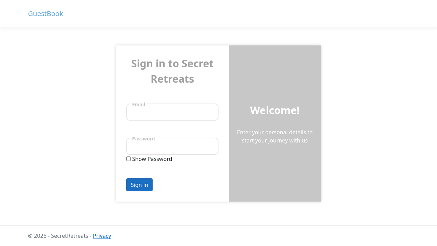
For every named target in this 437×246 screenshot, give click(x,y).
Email (138, 104)
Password (143, 138)
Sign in (139, 185)
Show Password (152, 159)
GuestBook (45, 13)
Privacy (102, 236)
